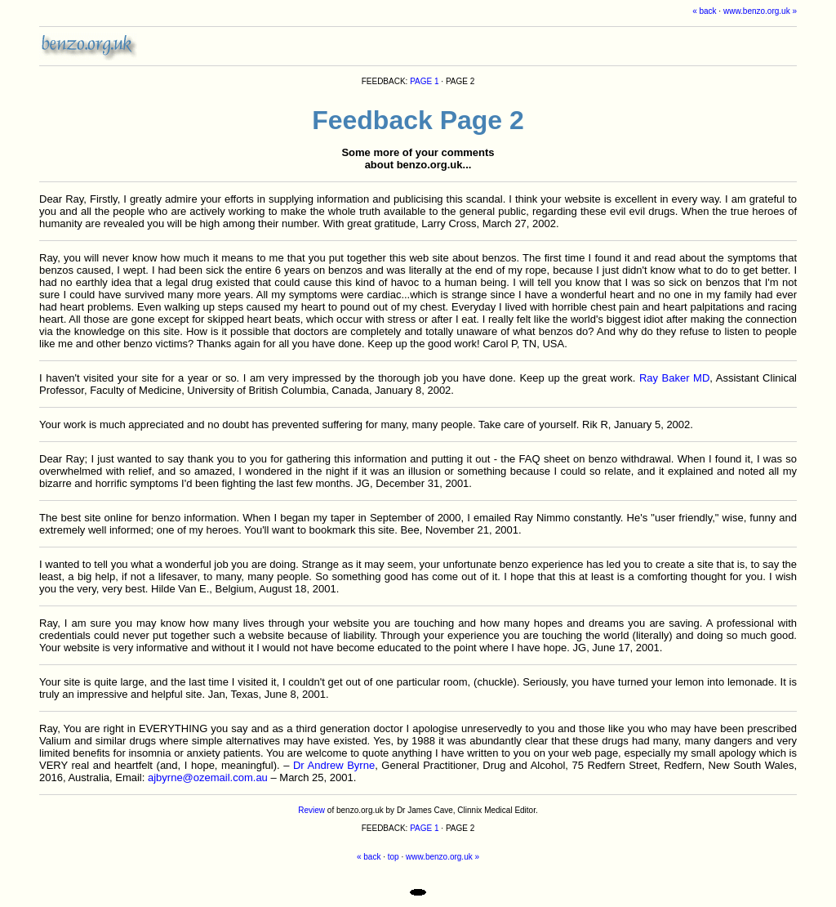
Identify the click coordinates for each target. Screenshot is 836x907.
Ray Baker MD (674, 378)
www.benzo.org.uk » (760, 11)
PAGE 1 (424, 81)
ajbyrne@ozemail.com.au (208, 777)
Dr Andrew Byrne (334, 765)
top (393, 856)
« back (704, 11)
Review (311, 810)
